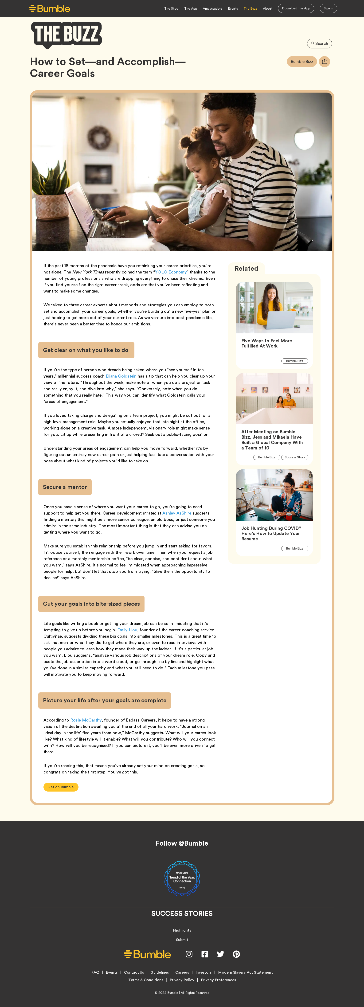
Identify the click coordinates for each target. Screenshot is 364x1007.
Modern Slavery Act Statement (245, 972)
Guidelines (159, 972)
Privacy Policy (182, 980)
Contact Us (134, 972)
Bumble (172, 992)
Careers (182, 972)
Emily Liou (127, 630)
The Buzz (250, 8)
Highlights (182, 930)
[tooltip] (324, 61)
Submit (182, 939)
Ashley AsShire (176, 513)
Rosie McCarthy (86, 720)
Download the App (296, 8)
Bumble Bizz (303, 61)
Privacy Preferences (218, 980)
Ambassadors (212, 8)
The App (190, 8)
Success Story (297, 457)
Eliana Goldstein (121, 376)
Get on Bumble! (60, 787)
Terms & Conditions (145, 980)
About (267, 8)
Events (233, 8)
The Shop (171, 8)
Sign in (328, 8)
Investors (203, 972)
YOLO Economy (171, 272)
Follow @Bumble (182, 843)
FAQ (95, 972)
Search (319, 43)
